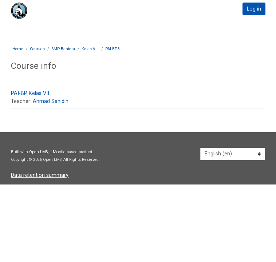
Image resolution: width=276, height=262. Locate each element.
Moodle (59, 152)
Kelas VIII (90, 49)
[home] (36, 11)
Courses (37, 49)
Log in (254, 9)
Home (17, 49)
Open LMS (38, 152)
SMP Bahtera (63, 49)
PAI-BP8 (112, 49)
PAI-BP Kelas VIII (31, 93)
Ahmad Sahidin (50, 101)
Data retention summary (39, 175)
